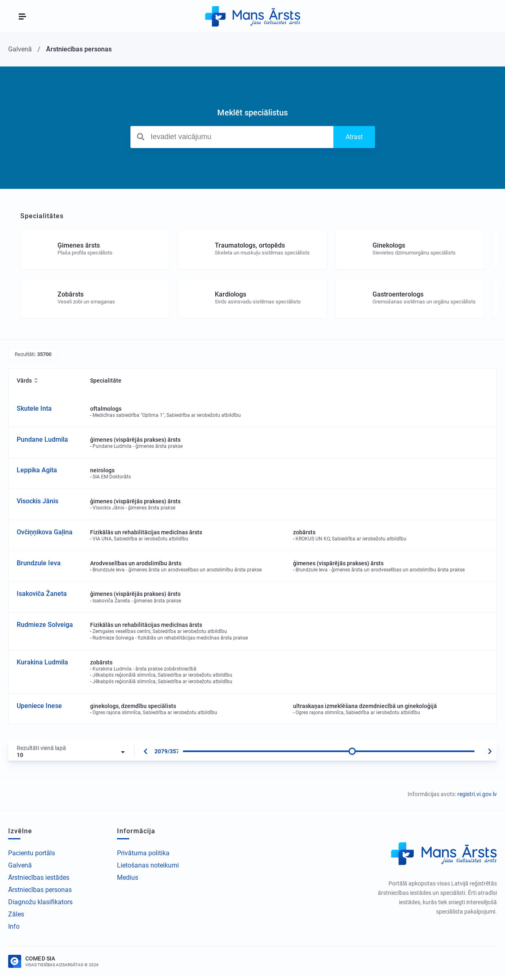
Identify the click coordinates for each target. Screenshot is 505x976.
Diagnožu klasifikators (40, 902)
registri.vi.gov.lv (477, 794)
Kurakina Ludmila (42, 662)
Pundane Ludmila (42, 439)
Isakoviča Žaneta (42, 594)
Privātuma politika (143, 853)
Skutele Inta (34, 408)
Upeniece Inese (39, 706)
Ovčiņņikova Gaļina (45, 532)
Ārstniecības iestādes (38, 877)
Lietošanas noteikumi (148, 865)
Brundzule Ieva (39, 563)
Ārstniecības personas (40, 890)
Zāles (16, 914)
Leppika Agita (37, 470)
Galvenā (20, 865)
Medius (127, 877)
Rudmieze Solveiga (45, 625)
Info (14, 926)
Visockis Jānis (37, 501)
